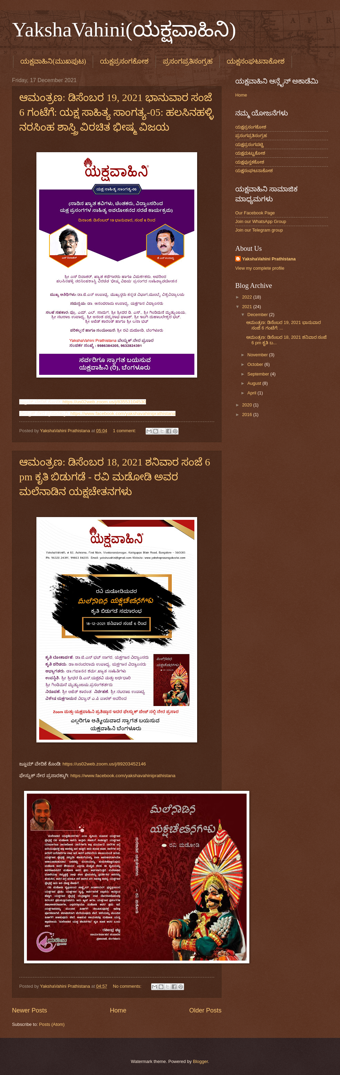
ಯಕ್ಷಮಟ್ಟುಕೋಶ (250, 153)
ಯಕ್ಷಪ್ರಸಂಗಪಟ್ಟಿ (249, 144)
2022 (247, 297)
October (255, 364)
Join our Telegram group (259, 230)
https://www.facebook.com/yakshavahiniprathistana (122, 413)
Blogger (200, 1061)
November (258, 354)
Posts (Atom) (52, 1024)
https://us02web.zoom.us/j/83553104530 (104, 401)
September (258, 374)
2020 (247, 404)
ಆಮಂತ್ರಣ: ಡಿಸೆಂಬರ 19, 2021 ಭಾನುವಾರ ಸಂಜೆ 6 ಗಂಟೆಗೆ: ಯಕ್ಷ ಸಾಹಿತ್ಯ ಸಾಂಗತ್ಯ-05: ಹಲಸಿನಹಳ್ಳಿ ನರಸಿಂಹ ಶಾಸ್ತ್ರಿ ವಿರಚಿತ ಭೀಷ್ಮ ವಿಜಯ (116, 112)
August (254, 383)
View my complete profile (259, 268)
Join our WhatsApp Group (260, 221)
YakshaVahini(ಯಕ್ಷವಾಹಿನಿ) (124, 29)
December (258, 314)
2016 (247, 414)
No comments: (128, 986)
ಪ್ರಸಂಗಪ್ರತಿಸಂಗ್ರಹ (188, 61)
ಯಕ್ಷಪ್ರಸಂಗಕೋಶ (124, 61)
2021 (247, 306)
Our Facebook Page (255, 212)
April (252, 392)
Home (118, 1010)
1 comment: (125, 430)
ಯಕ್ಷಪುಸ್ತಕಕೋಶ (249, 162)
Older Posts (205, 1010)
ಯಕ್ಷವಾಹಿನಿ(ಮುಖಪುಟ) (53, 61)
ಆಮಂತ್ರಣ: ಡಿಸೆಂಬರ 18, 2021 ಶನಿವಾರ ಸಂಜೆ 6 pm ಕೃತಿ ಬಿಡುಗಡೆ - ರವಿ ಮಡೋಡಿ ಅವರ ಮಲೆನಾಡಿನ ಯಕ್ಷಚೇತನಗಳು (114, 476)
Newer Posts (29, 1010)
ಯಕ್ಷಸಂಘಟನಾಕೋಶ (254, 170)
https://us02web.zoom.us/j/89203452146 (104, 763)
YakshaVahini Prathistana (269, 258)
